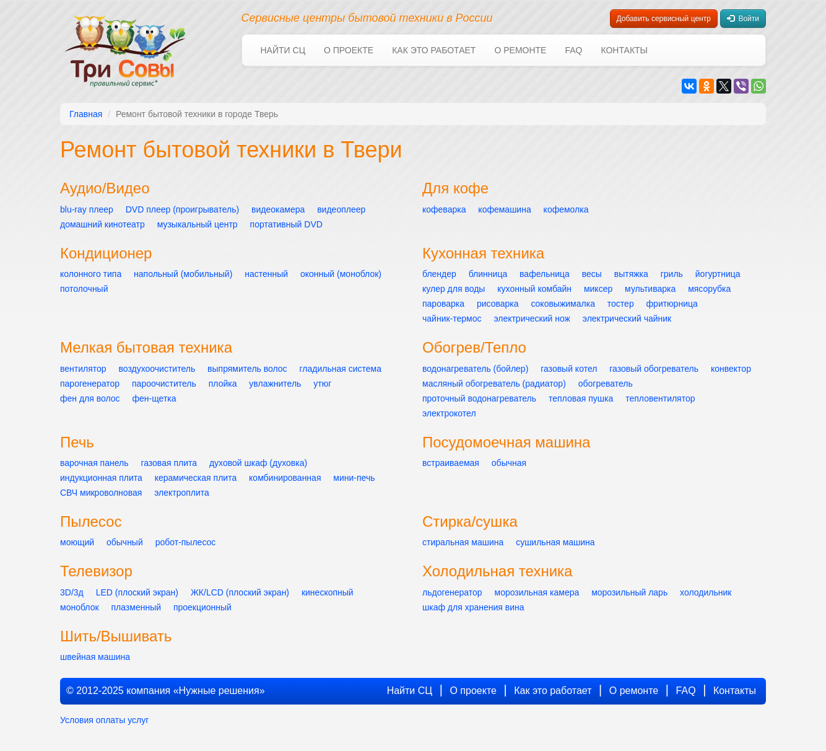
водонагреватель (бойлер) (475, 369)
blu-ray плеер (86, 209)
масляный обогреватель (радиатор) (494, 384)
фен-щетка (154, 398)
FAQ (573, 50)
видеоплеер (341, 209)
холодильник (705, 592)
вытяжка (631, 274)
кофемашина (504, 209)
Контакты (624, 50)
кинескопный (328, 592)
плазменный (136, 607)
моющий (77, 542)
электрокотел (449, 413)
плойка (223, 384)
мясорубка (709, 289)
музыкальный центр (197, 224)
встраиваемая (450, 463)
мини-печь (354, 478)
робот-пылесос (185, 542)
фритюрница (672, 304)
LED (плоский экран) (137, 592)
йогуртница (718, 274)
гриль (672, 274)
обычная (509, 463)
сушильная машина (555, 542)
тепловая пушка (581, 398)
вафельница (545, 274)
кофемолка (566, 209)
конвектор (731, 369)
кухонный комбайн (534, 289)
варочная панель (94, 463)
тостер (620, 304)
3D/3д (72, 592)
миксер (598, 289)
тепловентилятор (660, 398)
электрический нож (531, 318)
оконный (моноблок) (340, 274)
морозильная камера (537, 592)
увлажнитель (275, 384)
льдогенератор (452, 592)
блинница (488, 274)
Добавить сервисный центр (664, 18)
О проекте (348, 50)
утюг (322, 384)
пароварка (443, 304)
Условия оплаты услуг (104, 720)
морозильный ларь (629, 592)
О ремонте (520, 50)
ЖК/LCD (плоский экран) (240, 592)
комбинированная (285, 478)
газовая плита (169, 463)
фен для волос (90, 398)
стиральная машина (462, 542)
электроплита (181, 493)
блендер (439, 274)
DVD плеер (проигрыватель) (183, 209)
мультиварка (650, 289)
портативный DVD (286, 224)
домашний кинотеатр (102, 224)
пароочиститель (164, 384)
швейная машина (95, 657)
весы (592, 274)
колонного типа (90, 274)
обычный (125, 542)
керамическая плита (196, 478)
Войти (743, 18)
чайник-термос (451, 318)
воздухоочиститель (157, 369)
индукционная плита (101, 478)
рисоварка (498, 304)
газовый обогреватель (653, 369)
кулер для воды (453, 289)
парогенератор (90, 384)
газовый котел (569, 369)
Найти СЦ (283, 50)
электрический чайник (627, 318)
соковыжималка (563, 304)
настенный (266, 274)
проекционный (202, 607)
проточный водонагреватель (479, 398)
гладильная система (340, 369)
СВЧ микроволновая (101, 493)
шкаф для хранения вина (473, 607)
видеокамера (278, 209)
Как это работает (434, 50)
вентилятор (83, 369)
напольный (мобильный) (183, 274)
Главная (85, 114)
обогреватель (605, 384)
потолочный (84, 289)
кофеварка (444, 209)
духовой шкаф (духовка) (258, 463)
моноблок (79, 607)
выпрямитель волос (247, 369)
